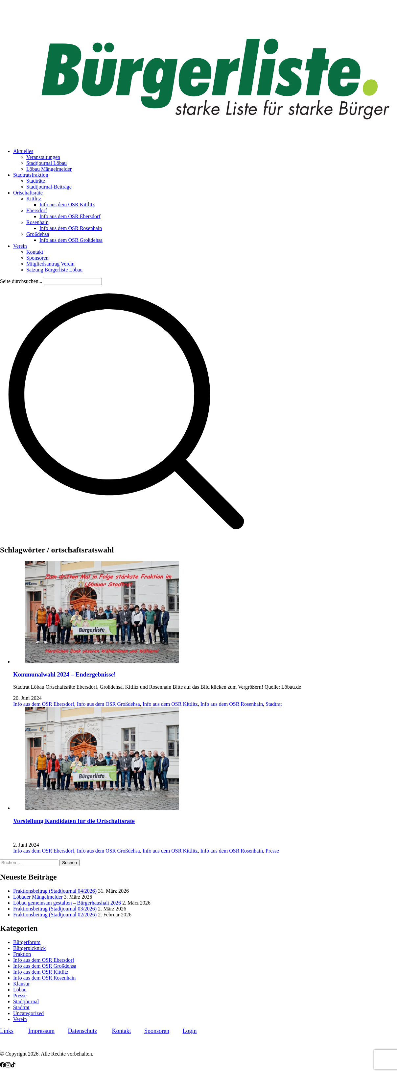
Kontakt (121, 1031)
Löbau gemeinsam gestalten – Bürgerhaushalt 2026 (67, 903)
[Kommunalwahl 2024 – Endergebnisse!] (96, 661)
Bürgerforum (26, 942)
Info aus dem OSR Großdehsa (108, 704)
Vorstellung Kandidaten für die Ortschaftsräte (74, 820)
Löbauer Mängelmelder (38, 897)
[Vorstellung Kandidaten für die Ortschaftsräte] (96, 808)
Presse (272, 851)
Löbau (20, 989)
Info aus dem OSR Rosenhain (231, 704)
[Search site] (126, 536)
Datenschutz (82, 1031)
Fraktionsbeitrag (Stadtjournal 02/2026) (55, 914)
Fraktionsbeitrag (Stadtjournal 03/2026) (55, 908)
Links (6, 1031)
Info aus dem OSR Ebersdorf (43, 704)
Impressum (41, 1031)
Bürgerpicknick (29, 948)
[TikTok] (13, 1065)
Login (189, 1031)
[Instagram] (8, 1065)
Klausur (21, 983)
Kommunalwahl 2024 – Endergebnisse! (64, 674)
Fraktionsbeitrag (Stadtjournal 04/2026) (55, 891)
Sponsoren (156, 1031)
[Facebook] (2, 1065)
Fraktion (22, 954)
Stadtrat (274, 704)
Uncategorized (28, 1013)
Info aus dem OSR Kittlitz (170, 704)
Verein (20, 1019)
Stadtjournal (26, 1001)
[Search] (73, 281)
